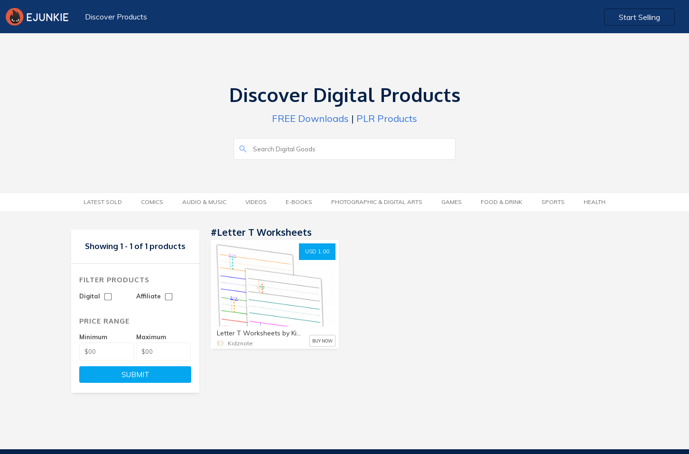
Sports (553, 201)
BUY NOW (322, 340)
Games (451, 201)
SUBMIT (135, 374)
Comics (152, 201)
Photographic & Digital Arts (376, 201)
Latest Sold (103, 201)
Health (594, 201)
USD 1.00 (317, 251)
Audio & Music (204, 201)
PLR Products (386, 118)
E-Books (299, 201)
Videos (256, 201)
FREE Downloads (310, 118)
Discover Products (116, 16)
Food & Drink (501, 201)
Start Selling (639, 17)
